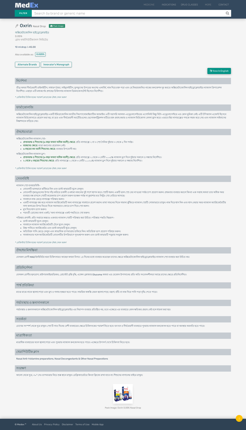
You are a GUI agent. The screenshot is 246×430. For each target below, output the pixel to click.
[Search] (227, 13)
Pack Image (57, 26)
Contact (223, 4)
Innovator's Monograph (56, 64)
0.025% (40, 54)
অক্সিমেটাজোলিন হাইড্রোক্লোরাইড (32, 32)
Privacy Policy (52, 424)
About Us (37, 424)
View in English (219, 71)
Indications (173, 4)
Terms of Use (82, 424)
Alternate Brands (27, 64)
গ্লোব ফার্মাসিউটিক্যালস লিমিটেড (31, 39)
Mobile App (98, 424)
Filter (23, 13)
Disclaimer (67, 424)
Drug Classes (193, 4)
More (210, 4)
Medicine (156, 4)
